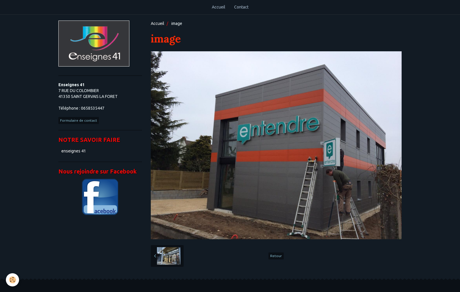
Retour (276, 256)
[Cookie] (12, 279)
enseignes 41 (73, 151)
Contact (241, 7)
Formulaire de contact (78, 120)
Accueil (218, 7)
